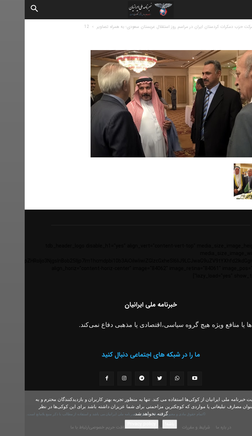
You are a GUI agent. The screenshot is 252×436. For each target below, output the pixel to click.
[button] (240, 9)
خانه (241, 26)
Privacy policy (117, 424)
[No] (243, 413)
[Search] (10, 9)
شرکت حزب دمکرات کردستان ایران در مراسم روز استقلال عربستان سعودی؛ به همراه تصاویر (151, 26)
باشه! (145, 424)
